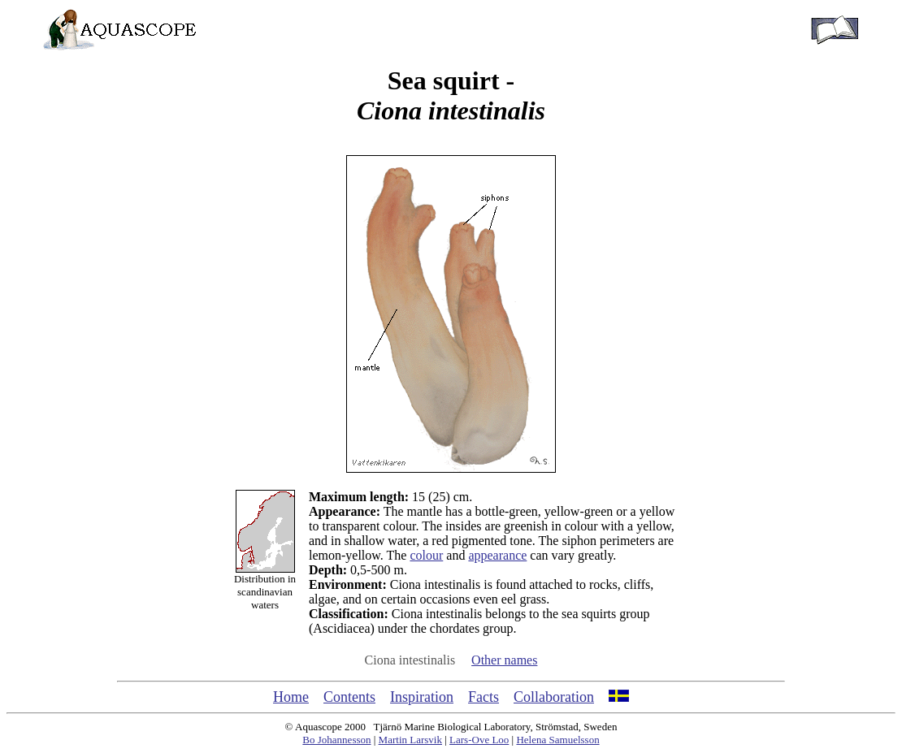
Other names (504, 660)
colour (426, 555)
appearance (497, 555)
